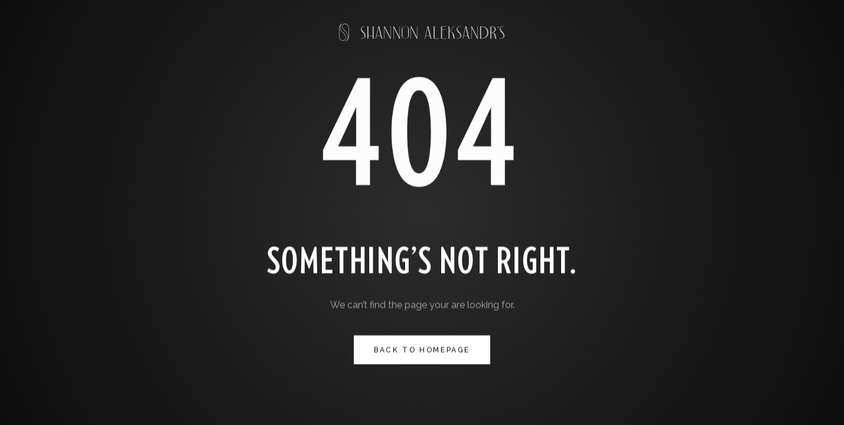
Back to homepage (422, 350)
